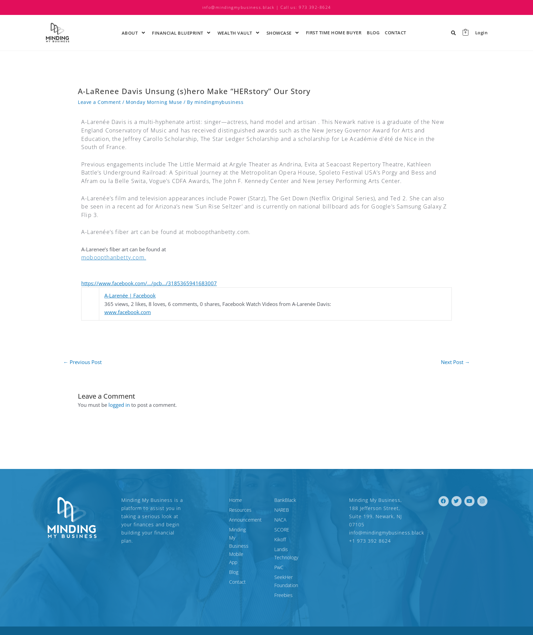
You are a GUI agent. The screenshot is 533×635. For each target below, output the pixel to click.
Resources (210, 510)
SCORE (281, 529)
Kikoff (280, 539)
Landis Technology (293, 549)
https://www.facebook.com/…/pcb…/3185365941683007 (149, 283)
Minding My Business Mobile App (229, 533)
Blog (373, 33)
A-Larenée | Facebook (130, 295)
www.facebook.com (127, 312)
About (134, 32)
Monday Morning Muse (154, 102)
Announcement (215, 519)
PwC (278, 559)
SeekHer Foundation (296, 569)
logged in (119, 404)
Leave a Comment (99, 102)
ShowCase (283, 32)
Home (205, 500)
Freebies (283, 579)
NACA (280, 519)
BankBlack (285, 500)
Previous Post (82, 362)
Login (481, 33)
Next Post (455, 362)
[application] (139, 32)
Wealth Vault (239, 32)
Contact (395, 33)
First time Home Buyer (334, 33)
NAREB (281, 510)
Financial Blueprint (182, 32)
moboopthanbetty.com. (113, 257)
